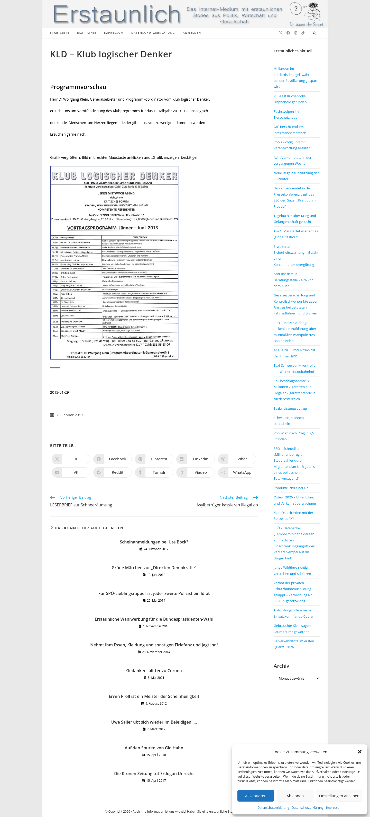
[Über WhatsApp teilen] (237, 472)
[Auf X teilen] (71, 459)
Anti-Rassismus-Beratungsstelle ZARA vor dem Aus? (293, 279)
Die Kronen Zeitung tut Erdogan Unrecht (154, 773)
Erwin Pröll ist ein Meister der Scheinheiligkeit (154, 696)
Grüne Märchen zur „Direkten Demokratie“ (154, 567)
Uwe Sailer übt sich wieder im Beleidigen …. (154, 722)
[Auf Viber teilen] (237, 459)
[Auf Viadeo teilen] (195, 472)
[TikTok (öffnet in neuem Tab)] (303, 33)
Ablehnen (295, 795)
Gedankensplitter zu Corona (154, 670)
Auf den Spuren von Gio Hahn (154, 748)
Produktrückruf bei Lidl (291, 488)
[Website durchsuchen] (314, 33)
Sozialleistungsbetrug (290, 408)
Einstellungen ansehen (339, 795)
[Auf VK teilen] (71, 472)
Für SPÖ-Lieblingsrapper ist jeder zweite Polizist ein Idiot (154, 593)
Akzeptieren (255, 795)
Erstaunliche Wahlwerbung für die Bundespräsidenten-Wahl (154, 619)
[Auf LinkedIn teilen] (195, 459)
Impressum (334, 807)
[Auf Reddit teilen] (112, 472)
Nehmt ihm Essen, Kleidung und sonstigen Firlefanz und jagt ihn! (154, 645)
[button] (359, 751)
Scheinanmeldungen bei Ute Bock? (154, 542)
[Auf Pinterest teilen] (154, 459)
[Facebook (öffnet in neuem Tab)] (288, 33)
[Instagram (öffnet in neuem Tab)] (295, 33)
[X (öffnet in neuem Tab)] (280, 33)
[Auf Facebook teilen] (112, 459)
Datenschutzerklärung (273, 807)
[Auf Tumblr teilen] (154, 472)
